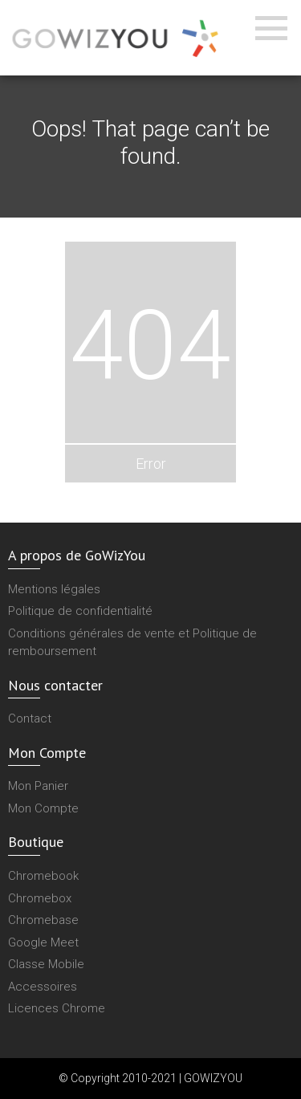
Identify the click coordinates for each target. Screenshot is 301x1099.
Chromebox (39, 898)
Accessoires (42, 986)
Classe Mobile (46, 964)
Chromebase (43, 920)
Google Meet (43, 942)
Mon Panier (38, 786)
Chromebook (43, 876)
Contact (29, 718)
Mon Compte (43, 808)
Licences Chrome (56, 1008)
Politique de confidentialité (80, 611)
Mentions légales (54, 589)
